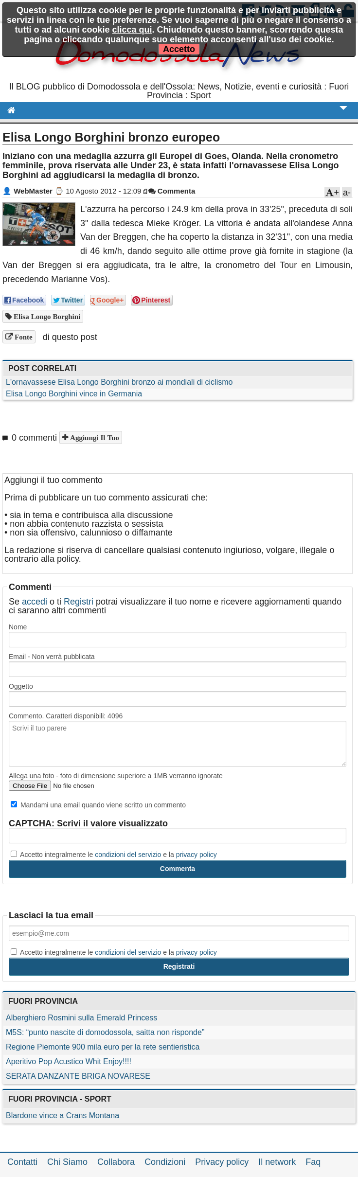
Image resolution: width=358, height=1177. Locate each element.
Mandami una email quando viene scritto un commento (98, 805)
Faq (313, 1162)
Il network (277, 1162)
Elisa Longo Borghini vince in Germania (74, 394)
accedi (34, 601)
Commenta (172, 191)
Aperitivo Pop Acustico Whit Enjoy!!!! (68, 1061)
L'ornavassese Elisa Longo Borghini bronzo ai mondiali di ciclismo (119, 382)
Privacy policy (222, 1162)
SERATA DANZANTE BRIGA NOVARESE (78, 1076)
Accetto (179, 49)
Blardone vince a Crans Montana (62, 1115)
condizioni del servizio (128, 854)
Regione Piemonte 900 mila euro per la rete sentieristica (102, 1047)
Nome (18, 627)
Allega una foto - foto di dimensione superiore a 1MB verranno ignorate (116, 775)
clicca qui (132, 30)
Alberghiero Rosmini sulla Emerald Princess (81, 1018)
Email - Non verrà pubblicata (52, 656)
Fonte (23, 336)
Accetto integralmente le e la (114, 854)
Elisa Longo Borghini (46, 316)
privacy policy (196, 854)
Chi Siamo (67, 1162)
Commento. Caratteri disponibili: (66, 716)
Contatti (22, 1162)
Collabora (116, 1162)
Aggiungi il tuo (93, 437)
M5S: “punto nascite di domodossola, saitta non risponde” (105, 1032)
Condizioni (164, 1162)
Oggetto (21, 686)
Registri (78, 601)
